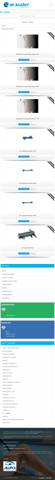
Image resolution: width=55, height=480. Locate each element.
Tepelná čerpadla (9, 407)
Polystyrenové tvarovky (28, 382)
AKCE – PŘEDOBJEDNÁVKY (11, 348)
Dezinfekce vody (7, 291)
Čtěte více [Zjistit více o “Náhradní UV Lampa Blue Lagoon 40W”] (33, 91)
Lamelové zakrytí (7, 277)
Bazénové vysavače (28, 357)
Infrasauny (5, 298)
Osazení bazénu (7, 294)
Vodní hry (6, 422)
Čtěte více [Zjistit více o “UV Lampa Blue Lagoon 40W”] (33, 188)
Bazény (4, 271)
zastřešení (32, 432)
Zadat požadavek (10, 315)
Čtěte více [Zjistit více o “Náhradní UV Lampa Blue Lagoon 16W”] (33, 59)
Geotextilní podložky (10, 366)
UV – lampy (6, 413)
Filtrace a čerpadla (28, 363)
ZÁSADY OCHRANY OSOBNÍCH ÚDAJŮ (14, 448)
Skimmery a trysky (28, 397)
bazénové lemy (39, 432)
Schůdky (28, 394)
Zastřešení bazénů (8, 274)
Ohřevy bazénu (7, 284)
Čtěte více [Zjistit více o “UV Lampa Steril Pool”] (33, 253)
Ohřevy (28, 379)
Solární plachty (8, 401)
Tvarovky (28, 410)
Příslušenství (28, 385)
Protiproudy (7, 388)
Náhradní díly (7, 376)
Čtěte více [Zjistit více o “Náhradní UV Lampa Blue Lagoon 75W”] (33, 124)
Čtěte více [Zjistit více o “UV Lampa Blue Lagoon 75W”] (33, 221)
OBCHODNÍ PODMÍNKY (9, 445)
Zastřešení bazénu (11, 334)
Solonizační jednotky (10, 404)
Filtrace (4, 288)
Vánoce (5, 416)
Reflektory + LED (9, 391)
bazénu (36, 433)
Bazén (7, 331)
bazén (27, 432)
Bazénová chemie (28, 354)
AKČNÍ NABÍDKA (7, 351)
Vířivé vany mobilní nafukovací (13, 419)
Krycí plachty (28, 373)
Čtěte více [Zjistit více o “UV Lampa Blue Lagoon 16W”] (33, 156)
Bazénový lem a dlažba (9, 281)
